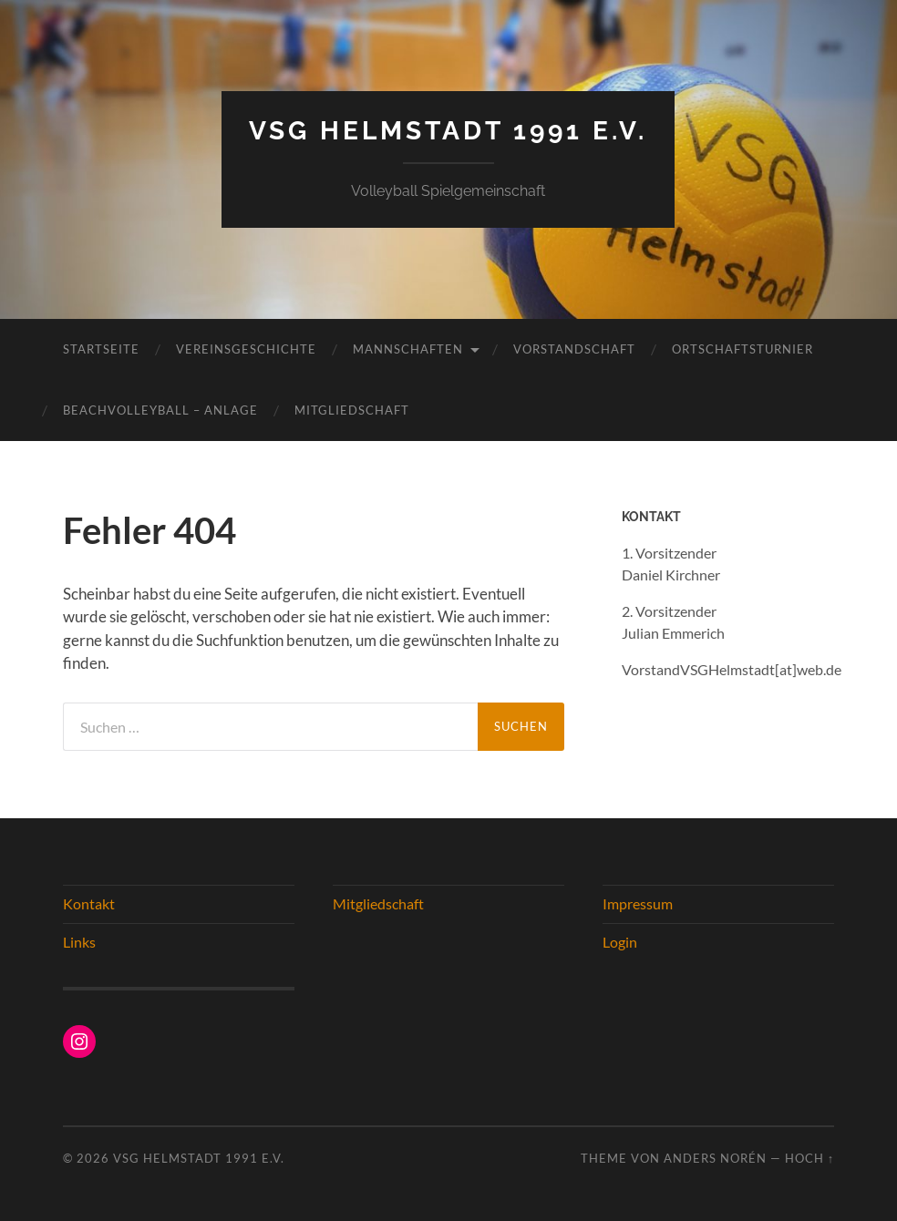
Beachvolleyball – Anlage (160, 410)
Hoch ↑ (809, 1158)
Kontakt (89, 903)
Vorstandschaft (574, 349)
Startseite (101, 349)
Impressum (638, 903)
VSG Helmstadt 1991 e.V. (448, 131)
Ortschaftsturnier (742, 349)
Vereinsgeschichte (246, 349)
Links (79, 941)
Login (620, 941)
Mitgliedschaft (351, 410)
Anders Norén (715, 1158)
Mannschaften (408, 349)
